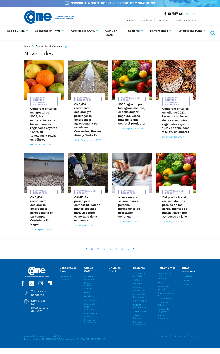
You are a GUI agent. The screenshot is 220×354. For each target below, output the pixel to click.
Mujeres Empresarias (140, 306)
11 (98, 248)
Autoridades (90, 300)
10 (92, 248)
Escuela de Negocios (65, 277)
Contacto (163, 20)
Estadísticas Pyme (190, 30)
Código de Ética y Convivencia (90, 307)
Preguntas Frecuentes (90, 321)
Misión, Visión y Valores (88, 286)
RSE (160, 282)
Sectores (134, 30)
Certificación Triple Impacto (164, 276)
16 (128, 248)
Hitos (87, 292)
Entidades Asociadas (89, 277)
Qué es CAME (16, 30)
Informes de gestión (90, 314)
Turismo (137, 280)
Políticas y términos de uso (172, 336)
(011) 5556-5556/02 (95, 339)
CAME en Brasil (113, 32)
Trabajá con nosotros (184, 20)
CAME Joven (140, 311)
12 (104, 248)
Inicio (27, 46)
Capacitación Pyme (48, 30)
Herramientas (159, 30)
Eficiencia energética (163, 316)
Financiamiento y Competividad (164, 296)
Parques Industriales (139, 289)
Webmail (192, 336)
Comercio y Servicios (139, 274)
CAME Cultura (137, 316)
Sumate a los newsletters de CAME (39, 306)
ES (187, 14)
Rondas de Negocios (163, 310)
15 (122, 248)
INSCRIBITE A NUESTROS (110, 3)
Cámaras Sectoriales (139, 323)
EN (194, 14)
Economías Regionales (49, 46)
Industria (138, 283)
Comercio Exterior (163, 303)
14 (116, 248)
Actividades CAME (83, 30)
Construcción (140, 301)
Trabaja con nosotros (39, 293)
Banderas (89, 296)
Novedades (146, 20)
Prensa (130, 20)
